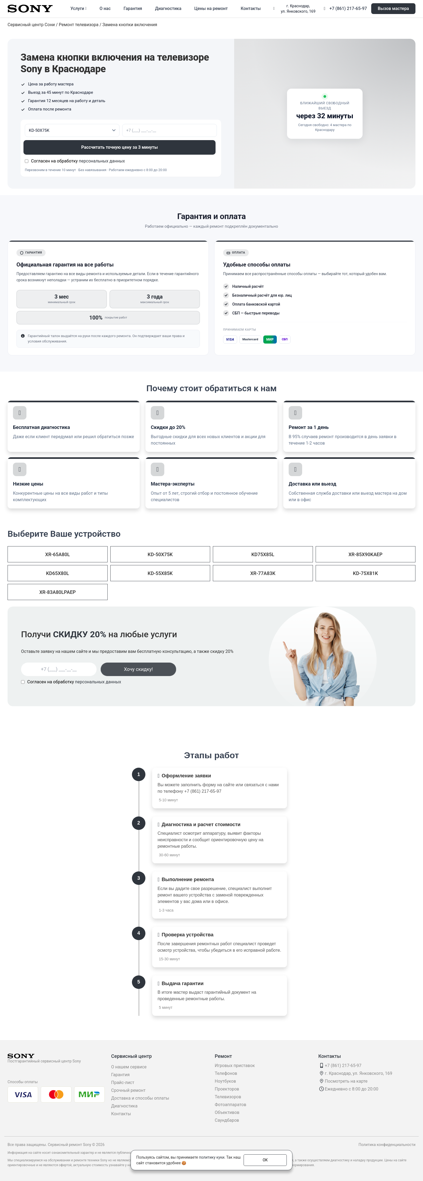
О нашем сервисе (128, 1066)
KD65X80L (57, 573)
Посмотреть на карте (346, 1081)
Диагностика (168, 8)
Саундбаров (227, 1120)
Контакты (251, 8)
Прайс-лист (122, 1082)
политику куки (211, 1157)
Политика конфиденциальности (387, 1144)
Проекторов (227, 1089)
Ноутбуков (225, 1081)
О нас (105, 8)
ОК (265, 1160)
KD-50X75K (160, 554)
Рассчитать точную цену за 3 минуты (121, 147)
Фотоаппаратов (230, 1104)
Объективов (227, 1112)
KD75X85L (262, 554)
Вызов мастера (393, 8)
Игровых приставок (235, 1065)
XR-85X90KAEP (366, 554)
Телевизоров (228, 1096)
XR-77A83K (262, 573)
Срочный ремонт (128, 1090)
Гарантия (133, 8)
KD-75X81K (365, 573)
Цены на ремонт (211, 8)
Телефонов (226, 1073)
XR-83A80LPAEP (57, 592)
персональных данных (102, 161)
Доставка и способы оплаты (140, 1098)
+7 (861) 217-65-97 (348, 8)
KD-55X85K (160, 573)
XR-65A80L (57, 554)
